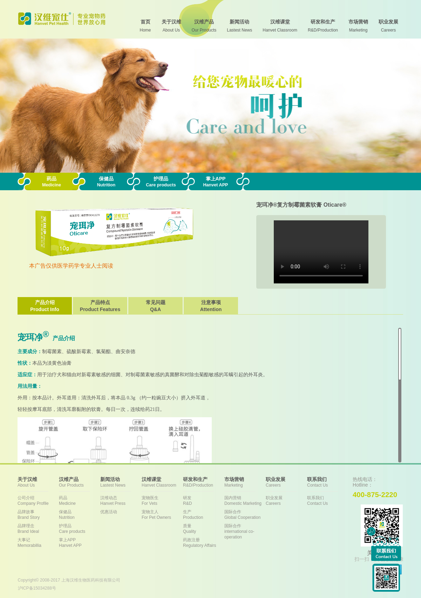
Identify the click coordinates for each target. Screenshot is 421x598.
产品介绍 (45, 306)
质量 (203, 528)
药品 (79, 500)
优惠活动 (108, 511)
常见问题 (155, 306)
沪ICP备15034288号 (37, 588)
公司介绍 (38, 500)
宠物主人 (162, 514)
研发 (203, 500)
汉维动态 (121, 500)
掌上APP (79, 542)
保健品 (79, 514)
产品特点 (100, 306)
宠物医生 (162, 500)
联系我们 (327, 500)
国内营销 (245, 500)
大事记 (38, 542)
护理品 (79, 528)
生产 (203, 514)
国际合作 (245, 514)
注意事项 (211, 306)
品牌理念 (38, 528)
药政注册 (203, 542)
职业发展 (286, 500)
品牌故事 (38, 514)
